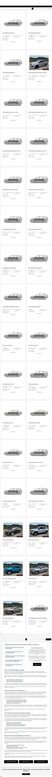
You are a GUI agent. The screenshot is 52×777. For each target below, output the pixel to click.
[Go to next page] (48, 9)
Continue (26, 774)
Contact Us (37, 664)
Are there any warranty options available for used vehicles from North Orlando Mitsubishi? (14, 661)
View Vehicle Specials (11, 761)
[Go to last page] (50, 9)
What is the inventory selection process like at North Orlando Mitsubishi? (14, 648)
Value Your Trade (26, 761)
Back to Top (48, 639)
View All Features (13, 81)
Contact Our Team (41, 761)
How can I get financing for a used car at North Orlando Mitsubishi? (13, 665)
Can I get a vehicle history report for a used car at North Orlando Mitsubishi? (14, 652)
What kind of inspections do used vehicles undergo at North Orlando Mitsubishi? (14, 656)
